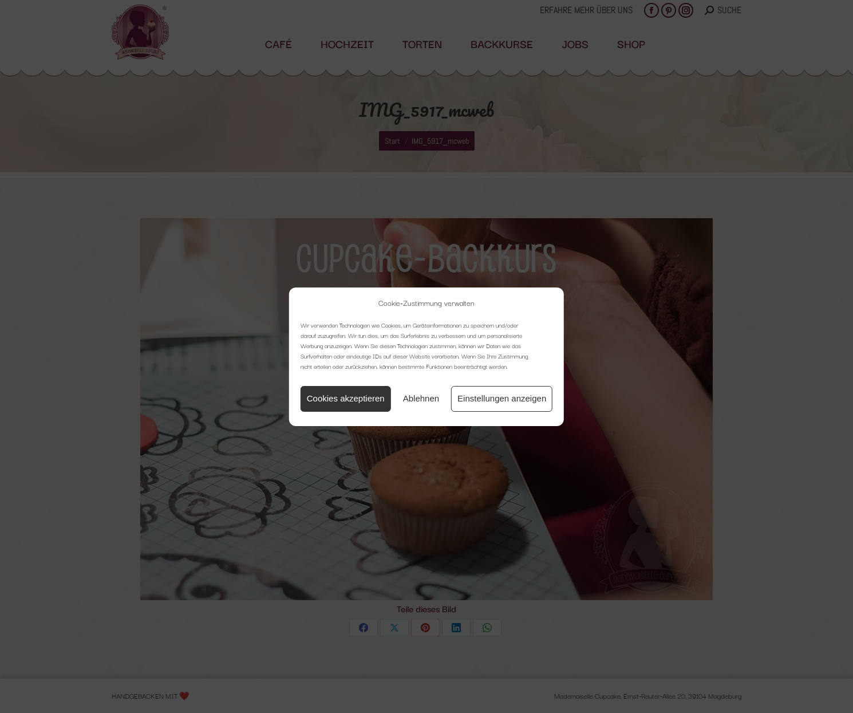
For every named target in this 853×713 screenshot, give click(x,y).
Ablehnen (421, 398)
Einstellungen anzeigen (501, 398)
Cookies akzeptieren (346, 398)
